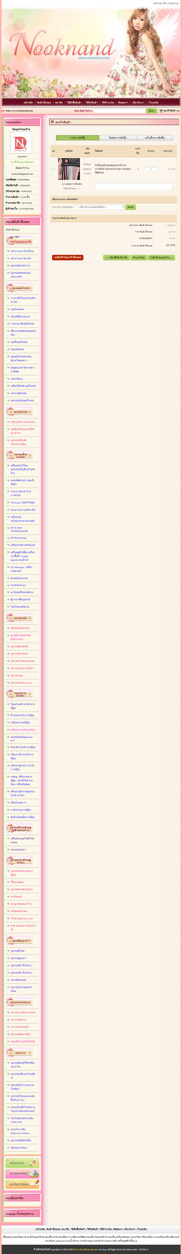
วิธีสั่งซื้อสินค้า (74, 102)
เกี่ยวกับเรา (138, 102)
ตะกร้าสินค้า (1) (169, 110)
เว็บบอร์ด (153, 102)
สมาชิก (59, 102)
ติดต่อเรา (123, 102)
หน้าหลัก (28, 102)
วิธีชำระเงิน (108, 102)
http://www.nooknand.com (19, 110)
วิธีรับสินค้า (92, 102)
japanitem (22, 156)
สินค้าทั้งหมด (44, 102)
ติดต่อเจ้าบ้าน (22, 168)
